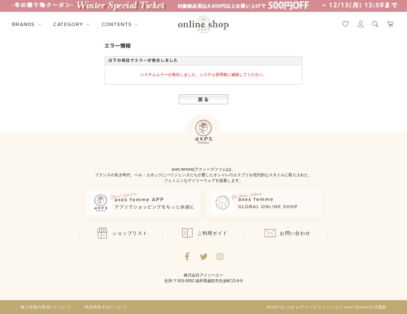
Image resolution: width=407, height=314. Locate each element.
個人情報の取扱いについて (46, 307)
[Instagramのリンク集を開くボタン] (220, 256)
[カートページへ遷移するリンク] (390, 24)
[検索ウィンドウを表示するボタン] (375, 24)
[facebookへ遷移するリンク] (187, 256)
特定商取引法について (106, 307)
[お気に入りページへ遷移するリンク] (345, 24)
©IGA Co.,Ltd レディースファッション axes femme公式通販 (327, 307)
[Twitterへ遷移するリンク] (203, 256)
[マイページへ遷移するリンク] (360, 24)
